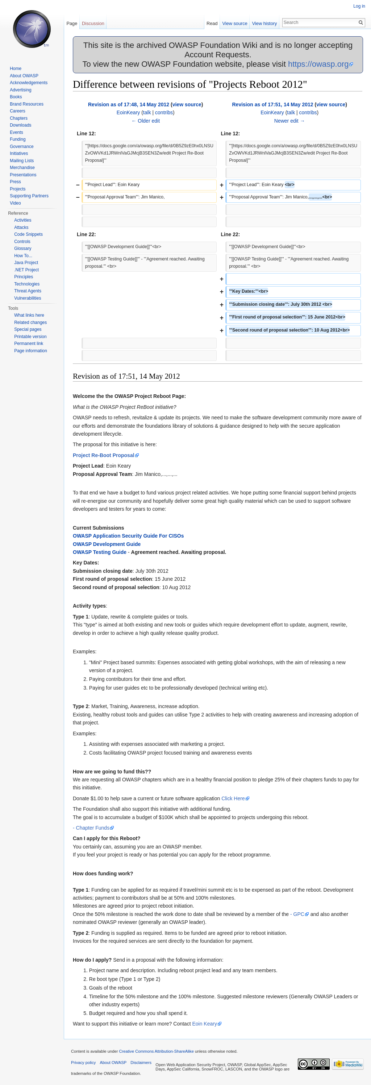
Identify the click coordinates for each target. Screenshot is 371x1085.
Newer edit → (289, 121)
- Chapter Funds (91, 828)
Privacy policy (83, 1062)
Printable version (30, 336)
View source (234, 23)
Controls (22, 241)
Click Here (233, 798)
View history (264, 23)
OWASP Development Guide (107, 544)
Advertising (20, 90)
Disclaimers (140, 1062)
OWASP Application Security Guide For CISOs (128, 536)
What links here (29, 315)
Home (15, 68)
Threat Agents (27, 290)
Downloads (20, 125)
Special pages (27, 329)
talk (147, 112)
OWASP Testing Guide (99, 552)
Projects (17, 189)
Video (15, 203)
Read (212, 23)
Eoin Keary (204, 1024)
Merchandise (22, 167)
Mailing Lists (22, 160)
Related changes (30, 322)
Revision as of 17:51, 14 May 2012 (272, 104)
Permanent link (28, 343)
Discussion (93, 23)
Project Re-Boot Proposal (103, 455)
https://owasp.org (318, 64)
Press (15, 181)
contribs (164, 112)
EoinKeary (128, 112)
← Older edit (145, 121)
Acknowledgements (28, 82)
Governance (21, 146)
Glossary (22, 248)
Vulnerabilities (27, 298)
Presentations (23, 174)
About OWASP (24, 75)
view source (186, 104)
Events (16, 132)
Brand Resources (26, 104)
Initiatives (19, 153)
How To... (23, 255)
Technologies (26, 284)
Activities (22, 220)
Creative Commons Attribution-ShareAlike (156, 1051)
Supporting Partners (29, 195)
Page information (30, 350)
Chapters (19, 118)
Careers (17, 111)
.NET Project (26, 269)
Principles (23, 276)
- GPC (297, 914)
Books (16, 96)
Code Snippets (28, 234)
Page (71, 23)
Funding (17, 139)
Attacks (21, 227)
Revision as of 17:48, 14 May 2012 (128, 104)
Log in (359, 6)
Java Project (26, 262)
